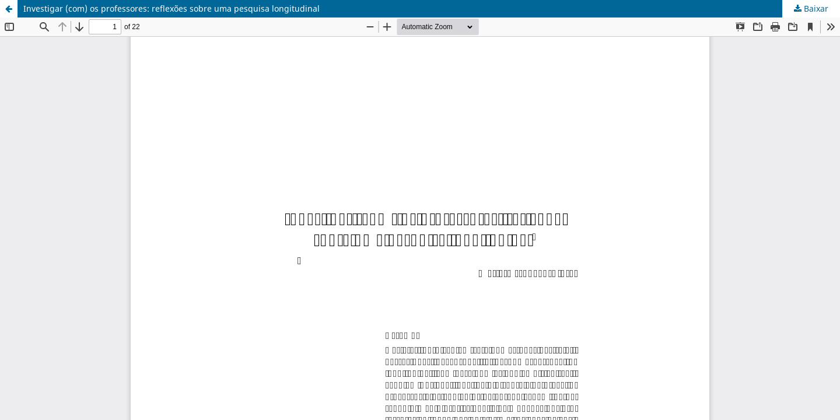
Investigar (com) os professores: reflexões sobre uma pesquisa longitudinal (171, 8)
